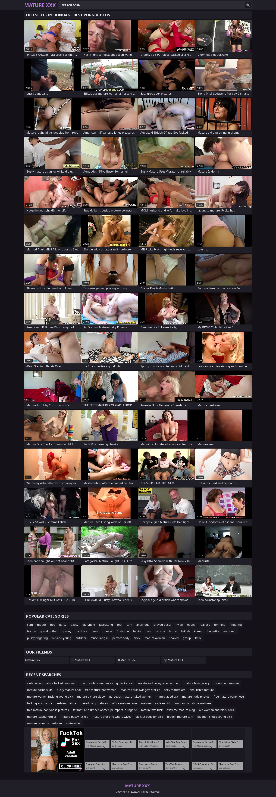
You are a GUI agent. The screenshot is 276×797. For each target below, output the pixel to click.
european (229, 631)
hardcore (81, 631)
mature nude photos (195, 696)
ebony (191, 625)
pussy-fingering (37, 638)
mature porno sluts (39, 690)
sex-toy (160, 631)
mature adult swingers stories (140, 690)
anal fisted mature (202, 690)
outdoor (81, 638)
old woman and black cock (216, 710)
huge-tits (213, 631)
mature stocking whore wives (112, 717)
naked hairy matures (94, 703)
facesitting (106, 625)
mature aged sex (167, 696)
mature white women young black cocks (107, 683)
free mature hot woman (101, 690)
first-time (123, 631)
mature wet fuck (152, 710)
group (187, 638)
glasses (107, 631)
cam (129, 625)
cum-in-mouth (36, 625)
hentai (137, 631)
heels (95, 631)
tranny (31, 631)
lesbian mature (66, 703)
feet (119, 625)
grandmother (49, 631)
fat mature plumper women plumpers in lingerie (105, 710)
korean (198, 631)
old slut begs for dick (149, 717)
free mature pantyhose (229, 696)
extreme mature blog (181, 710)
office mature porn (124, 703)
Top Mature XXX (172, 660)
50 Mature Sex (126, 660)
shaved (174, 638)
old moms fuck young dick (214, 717)
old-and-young (61, 638)
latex (198, 638)
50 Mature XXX (80, 660)
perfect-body (120, 638)
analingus (142, 625)
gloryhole (88, 625)
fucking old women (226, 683)
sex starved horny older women (159, 683)
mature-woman (155, 638)
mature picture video (91, 696)
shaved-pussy (162, 625)
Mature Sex (32, 660)
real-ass (205, 625)
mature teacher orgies (42, 717)
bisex (136, 638)
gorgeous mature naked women (130, 696)
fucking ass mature (39, 703)
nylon (179, 625)
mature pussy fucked (74, 717)
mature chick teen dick (156, 703)
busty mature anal (69, 690)
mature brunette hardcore (44, 723)
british (185, 631)
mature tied (73, 723)
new (148, 631)
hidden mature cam (180, 717)
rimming (219, 625)
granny (66, 631)
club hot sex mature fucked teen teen (51, 683)
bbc (52, 625)
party (62, 625)
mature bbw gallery (196, 683)
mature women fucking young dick (50, 696)
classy (74, 625)
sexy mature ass (175, 690)
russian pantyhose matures (193, 703)
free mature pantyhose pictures (48, 710)
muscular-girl (99, 638)
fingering (236, 625)
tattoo (173, 631)
